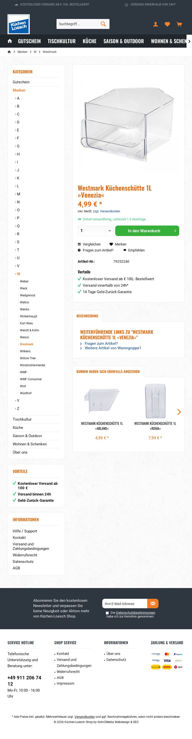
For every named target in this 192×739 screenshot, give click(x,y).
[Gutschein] (29, 41)
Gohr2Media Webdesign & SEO (118, 722)
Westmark (26, 344)
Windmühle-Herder (32, 365)
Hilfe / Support (25, 531)
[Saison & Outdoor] (124, 41)
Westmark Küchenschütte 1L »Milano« (102, 426)
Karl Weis (26, 323)
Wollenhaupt (28, 316)
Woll (22, 386)
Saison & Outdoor (27, 436)
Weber (23, 281)
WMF (23, 372)
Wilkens (24, 351)
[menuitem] (179, 24)
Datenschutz (23, 561)
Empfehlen (134, 250)
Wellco (24, 302)
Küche (18, 427)
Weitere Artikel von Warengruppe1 (110, 348)
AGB (16, 568)
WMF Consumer (30, 379)
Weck (23, 288)
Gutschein (21, 82)
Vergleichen (89, 244)
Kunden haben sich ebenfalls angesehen (108, 371)
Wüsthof (25, 393)
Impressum (65, 683)
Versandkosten (84, 717)
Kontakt (19, 537)
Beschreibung (87, 315)
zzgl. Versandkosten (106, 211)
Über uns (20, 452)
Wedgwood (27, 295)
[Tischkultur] (61, 41)
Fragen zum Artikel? (96, 250)
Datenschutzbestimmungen (135, 613)
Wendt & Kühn (29, 330)
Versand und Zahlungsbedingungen (31, 546)
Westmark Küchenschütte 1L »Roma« (155, 426)
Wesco (24, 337)
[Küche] (89, 41)
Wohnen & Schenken (30, 444)
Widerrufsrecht (25, 555)
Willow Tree (27, 358)
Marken (19, 90)
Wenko (24, 309)
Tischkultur (22, 419)
